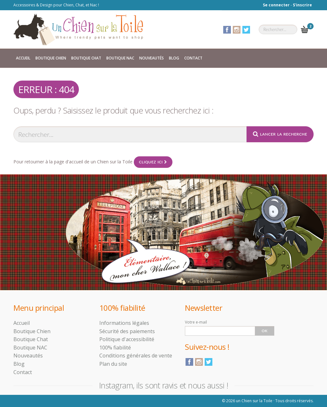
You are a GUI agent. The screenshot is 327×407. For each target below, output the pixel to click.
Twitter (246, 30)
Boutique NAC (120, 58)
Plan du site (113, 363)
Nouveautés (151, 58)
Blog (174, 58)
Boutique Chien (50, 58)
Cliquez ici (153, 162)
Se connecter (276, 5)
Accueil (23, 58)
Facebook (227, 30)
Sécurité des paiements (127, 331)
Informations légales (124, 322)
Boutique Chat (86, 58)
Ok (265, 330)
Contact (193, 58)
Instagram (236, 30)
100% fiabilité (115, 347)
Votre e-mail (196, 322)
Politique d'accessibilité (126, 339)
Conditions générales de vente (135, 355)
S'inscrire (302, 5)
